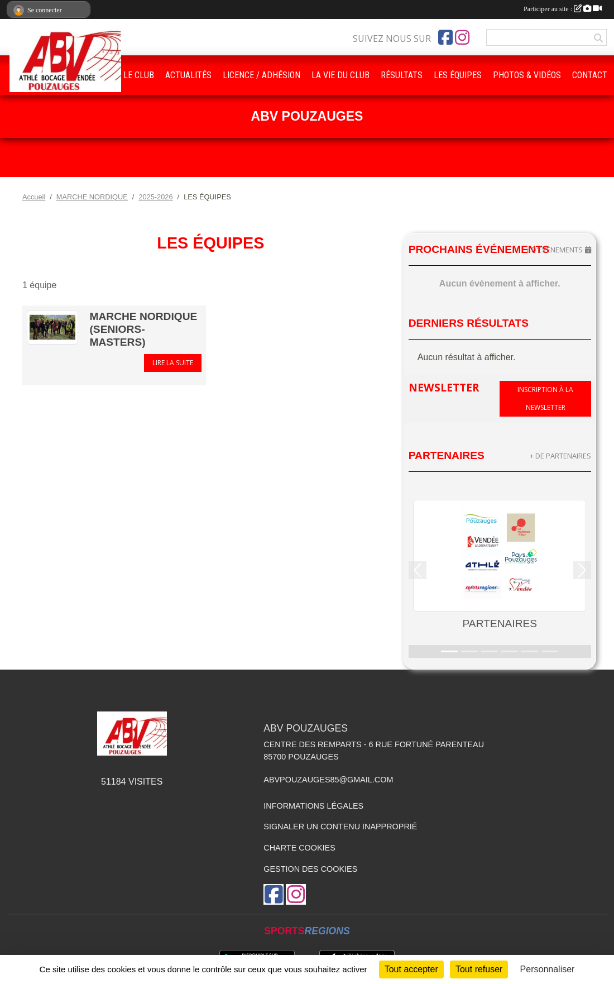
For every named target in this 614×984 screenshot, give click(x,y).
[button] (418, 570)
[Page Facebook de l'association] (445, 37)
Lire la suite (172, 362)
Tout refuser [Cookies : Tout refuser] (478, 969)
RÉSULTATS (402, 75)
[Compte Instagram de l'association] (462, 37)
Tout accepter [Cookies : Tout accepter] (411, 969)
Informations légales (313, 805)
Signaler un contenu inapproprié (340, 826)
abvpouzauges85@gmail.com (328, 779)
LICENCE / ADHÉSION (261, 75)
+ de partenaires (560, 456)
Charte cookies (299, 847)
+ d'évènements (554, 250)
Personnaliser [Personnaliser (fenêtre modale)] (547, 969)
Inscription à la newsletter (545, 398)
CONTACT (589, 75)
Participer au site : (563, 9)
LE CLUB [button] (138, 75)
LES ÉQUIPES (458, 75)
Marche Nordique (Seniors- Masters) (143, 329)
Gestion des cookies (310, 868)
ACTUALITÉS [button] (188, 75)
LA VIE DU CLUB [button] (340, 75)
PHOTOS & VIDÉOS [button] (527, 75)
